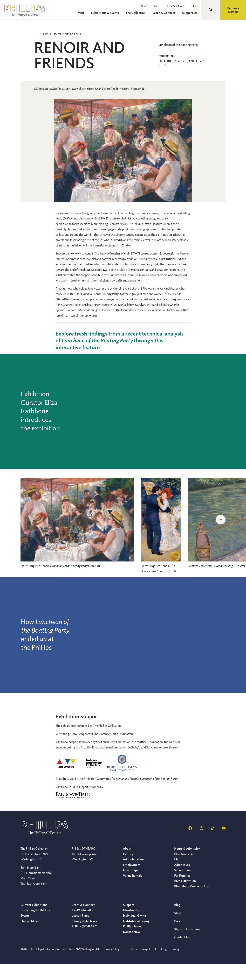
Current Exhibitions (33, 905)
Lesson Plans (80, 915)
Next (221, 519)
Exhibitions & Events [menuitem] (105, 13)
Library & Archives (84, 921)
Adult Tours (182, 865)
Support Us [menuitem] (189, 13)
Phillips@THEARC (175, 5)
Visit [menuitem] (81, 13)
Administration (133, 859)
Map (177, 859)
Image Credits (149, 949)
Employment (131, 865)
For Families (182, 875)
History (128, 854)
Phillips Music (29, 921)
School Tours (183, 870)
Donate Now (131, 932)
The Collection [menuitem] (136, 13)
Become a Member (233, 9)
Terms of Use (130, 949)
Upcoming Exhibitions (35, 910)
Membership (131, 910)
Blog (156, 5)
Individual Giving (134, 915)
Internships (130, 870)
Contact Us (182, 937)
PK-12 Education (83, 910)
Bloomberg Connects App (191, 886)
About (144, 5)
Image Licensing (170, 949)
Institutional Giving (136, 921)
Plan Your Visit (184, 854)
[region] (77, 524)
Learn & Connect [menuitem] (163, 13)
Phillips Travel (132, 926)
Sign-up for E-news (187, 929)
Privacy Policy (111, 949)
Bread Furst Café (185, 881)
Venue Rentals (132, 875)
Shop (194, 5)
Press (177, 921)
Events (25, 915)
